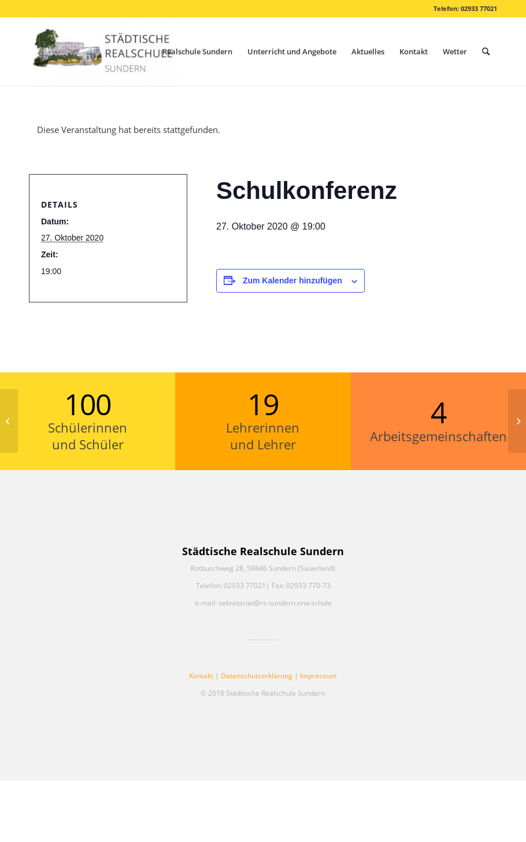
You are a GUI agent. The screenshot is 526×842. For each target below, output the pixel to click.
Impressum (318, 676)
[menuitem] (197, 51)
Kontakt (201, 676)
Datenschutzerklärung (256, 676)
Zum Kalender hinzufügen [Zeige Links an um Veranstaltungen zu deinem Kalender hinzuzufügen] (292, 280)
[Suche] (486, 51)
